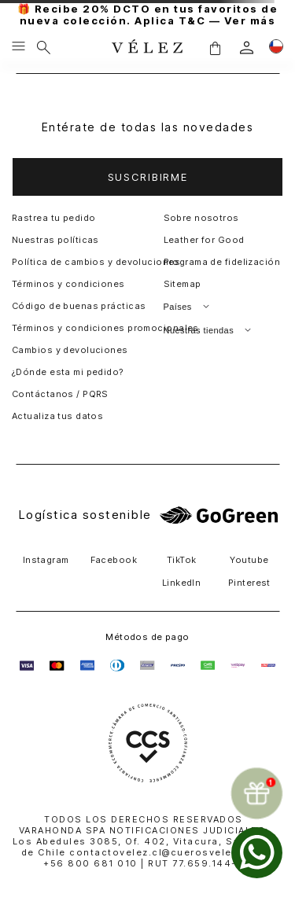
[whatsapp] (256, 852)
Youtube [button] (249, 559)
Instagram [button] (46, 559)
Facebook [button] (114, 559)
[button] (214, 47)
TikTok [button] (182, 559)
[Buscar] (43, 47)
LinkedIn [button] (181, 582)
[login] (246, 47)
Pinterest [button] (249, 582)
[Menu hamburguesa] (18, 47)
